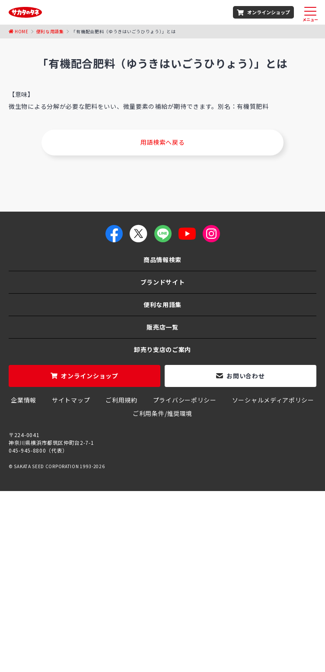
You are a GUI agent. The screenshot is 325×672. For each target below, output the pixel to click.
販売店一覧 (162, 327)
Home (22, 31)
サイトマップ (71, 400)
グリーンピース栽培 (55, 636)
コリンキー (189, 618)
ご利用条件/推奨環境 (162, 413)
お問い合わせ (245, 375)
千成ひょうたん (145, 618)
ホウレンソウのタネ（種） (47, 609)
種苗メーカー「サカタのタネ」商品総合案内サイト (82, 549)
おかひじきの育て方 (112, 645)
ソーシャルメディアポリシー (273, 400)
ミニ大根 (206, 636)
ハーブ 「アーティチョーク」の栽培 (261, 618)
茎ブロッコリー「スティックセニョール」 (213, 609)
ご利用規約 (121, 400)
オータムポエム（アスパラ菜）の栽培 (142, 627)
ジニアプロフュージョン (259, 636)
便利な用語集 (50, 31)
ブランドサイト (162, 282)
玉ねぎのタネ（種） (119, 609)
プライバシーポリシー (185, 400)
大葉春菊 (69, 627)
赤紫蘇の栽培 (32, 627)
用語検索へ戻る (162, 142)
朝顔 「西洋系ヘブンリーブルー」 (69, 618)
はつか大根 (220, 645)
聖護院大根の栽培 (172, 645)
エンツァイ (217, 627)
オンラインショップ (268, 12)
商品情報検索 (162, 259)
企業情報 (23, 400)
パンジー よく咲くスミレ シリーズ (138, 636)
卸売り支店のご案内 (162, 349)
